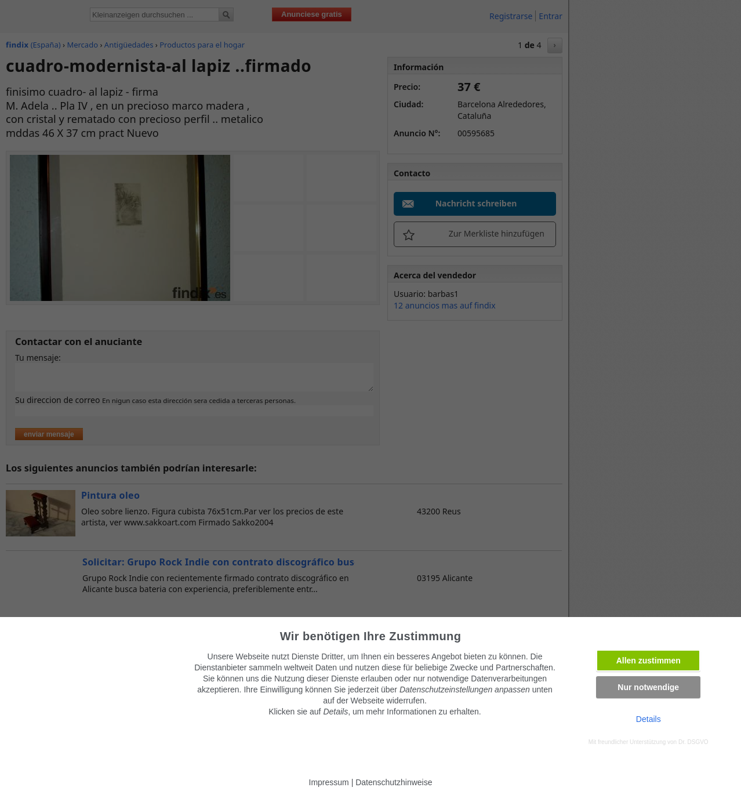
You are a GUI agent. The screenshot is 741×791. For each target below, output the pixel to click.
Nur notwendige (648, 687)
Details (648, 719)
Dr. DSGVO (693, 742)
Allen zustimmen (648, 660)
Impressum (329, 782)
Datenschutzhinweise (393, 782)
